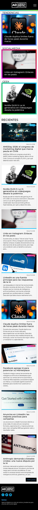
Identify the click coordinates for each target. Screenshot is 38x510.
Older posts (31, 480)
